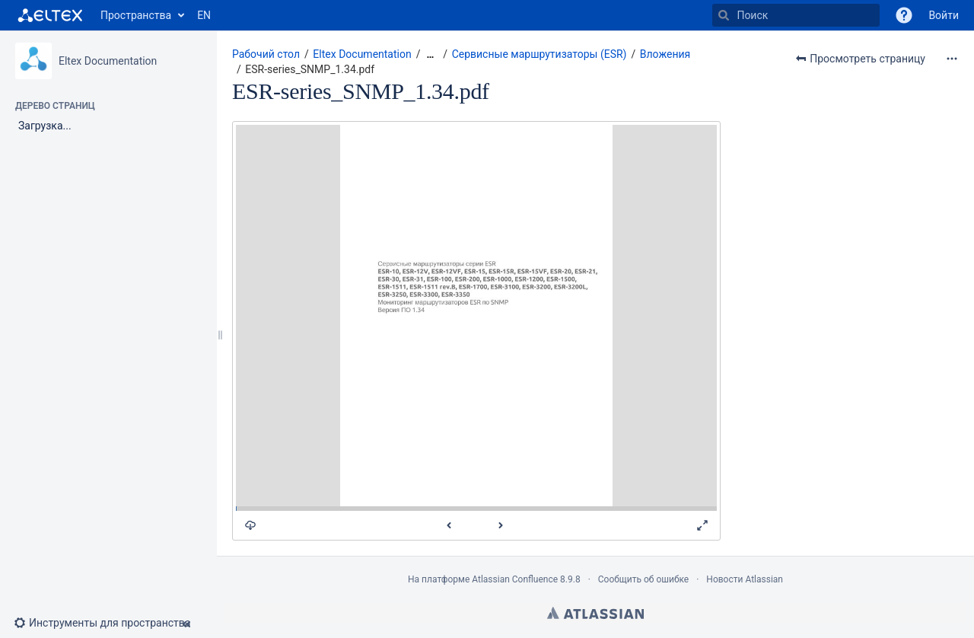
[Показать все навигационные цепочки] (430, 54)
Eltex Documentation (108, 61)
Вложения (665, 54)
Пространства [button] (135, 15)
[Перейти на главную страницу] (50, 15)
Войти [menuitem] (943, 15)
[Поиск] (724, 15)
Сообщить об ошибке (643, 579)
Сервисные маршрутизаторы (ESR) (539, 54)
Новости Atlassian (744, 579)
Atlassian (595, 613)
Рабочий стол (266, 54)
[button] (904, 15)
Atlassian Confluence (515, 579)
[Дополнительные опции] (951, 58)
